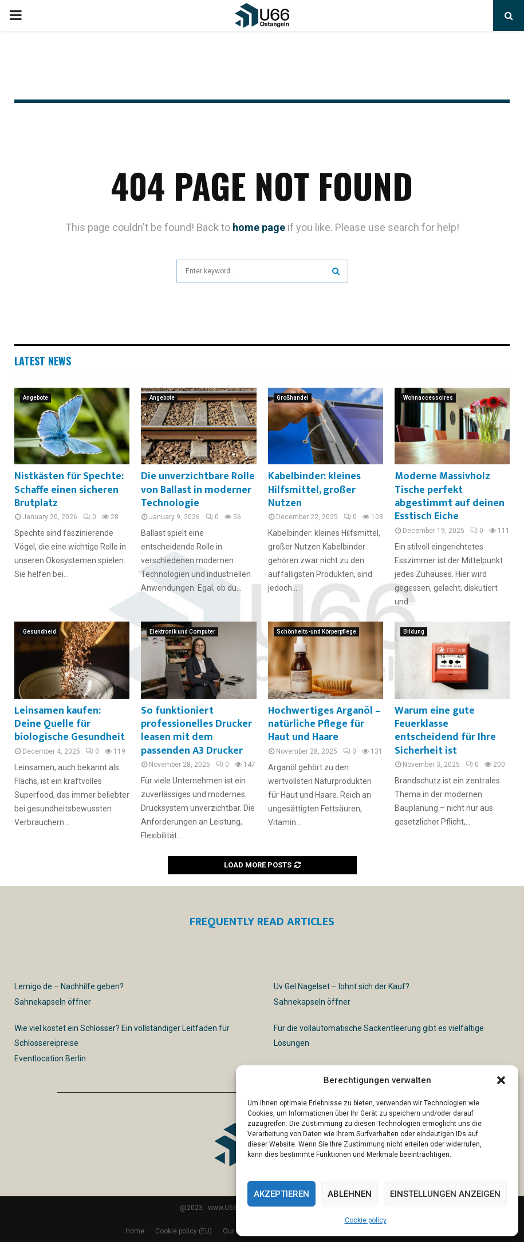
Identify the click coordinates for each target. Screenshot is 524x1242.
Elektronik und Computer (182, 631)
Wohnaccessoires (428, 398)
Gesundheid (39, 631)
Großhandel (293, 398)
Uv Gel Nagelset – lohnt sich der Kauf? (341, 986)
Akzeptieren (281, 1194)
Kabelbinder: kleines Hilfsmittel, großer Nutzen (314, 490)
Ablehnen (350, 1194)
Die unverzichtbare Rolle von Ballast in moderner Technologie (198, 490)
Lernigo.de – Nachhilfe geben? (69, 986)
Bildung (413, 631)
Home (134, 1231)
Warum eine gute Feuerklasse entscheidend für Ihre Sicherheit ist (445, 730)
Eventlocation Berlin (50, 1058)
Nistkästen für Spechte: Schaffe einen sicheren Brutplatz (69, 490)
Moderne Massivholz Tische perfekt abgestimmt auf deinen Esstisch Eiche (450, 496)
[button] (501, 1080)
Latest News (42, 360)
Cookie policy (366, 1220)
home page (259, 227)
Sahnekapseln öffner (52, 1001)
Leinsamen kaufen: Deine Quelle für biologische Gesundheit (69, 724)
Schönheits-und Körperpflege (316, 631)
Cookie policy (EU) (183, 1231)
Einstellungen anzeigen (445, 1194)
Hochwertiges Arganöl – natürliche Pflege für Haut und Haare (324, 724)
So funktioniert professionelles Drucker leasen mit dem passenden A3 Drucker (196, 730)
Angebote (35, 398)
